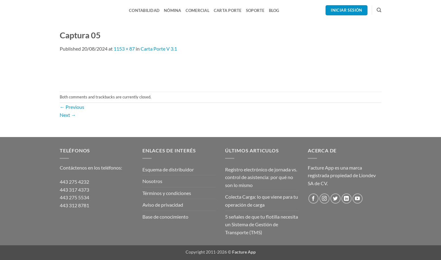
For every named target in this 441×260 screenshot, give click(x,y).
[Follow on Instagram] (324, 198)
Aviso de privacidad (162, 205)
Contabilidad (144, 10)
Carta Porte (228, 10)
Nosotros (152, 181)
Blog (274, 10)
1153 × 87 (124, 49)
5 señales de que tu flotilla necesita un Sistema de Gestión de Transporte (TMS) (261, 224)
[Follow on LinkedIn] (346, 198)
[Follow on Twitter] (335, 198)
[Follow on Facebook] (313, 198)
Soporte (255, 10)
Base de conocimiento (165, 217)
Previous (72, 107)
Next (68, 115)
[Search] (379, 10)
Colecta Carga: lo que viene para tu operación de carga (261, 201)
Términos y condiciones (166, 193)
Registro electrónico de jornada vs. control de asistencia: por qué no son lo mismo (261, 177)
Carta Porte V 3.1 (159, 49)
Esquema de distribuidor (168, 169)
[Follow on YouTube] (357, 198)
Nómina (172, 10)
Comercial (197, 10)
